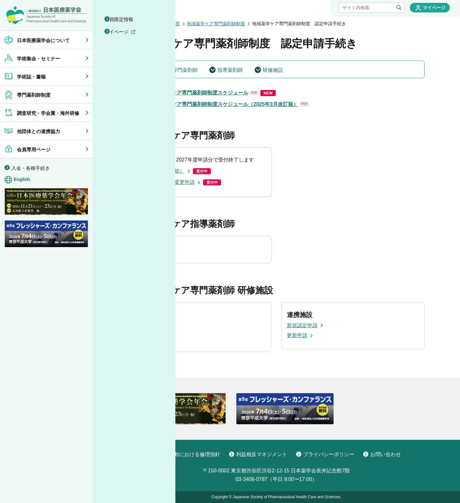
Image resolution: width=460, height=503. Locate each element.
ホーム (135, 23)
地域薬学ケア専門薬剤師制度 (216, 23)
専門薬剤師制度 (164, 23)
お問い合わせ (382, 454)
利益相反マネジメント (258, 454)
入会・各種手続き (31, 168)
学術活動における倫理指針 (186, 454)
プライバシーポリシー (325, 454)
